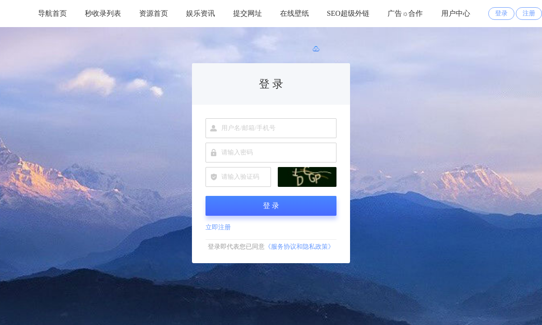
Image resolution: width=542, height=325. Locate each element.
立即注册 (218, 227)
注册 (529, 13)
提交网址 (247, 13)
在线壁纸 (294, 13)
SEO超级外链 (348, 13)
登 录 (271, 205)
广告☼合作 (405, 13)
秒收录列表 (103, 13)
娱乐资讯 (200, 13)
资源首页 (153, 13)
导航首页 (52, 13)
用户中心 (455, 13)
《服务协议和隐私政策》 (299, 246)
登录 (501, 13)
